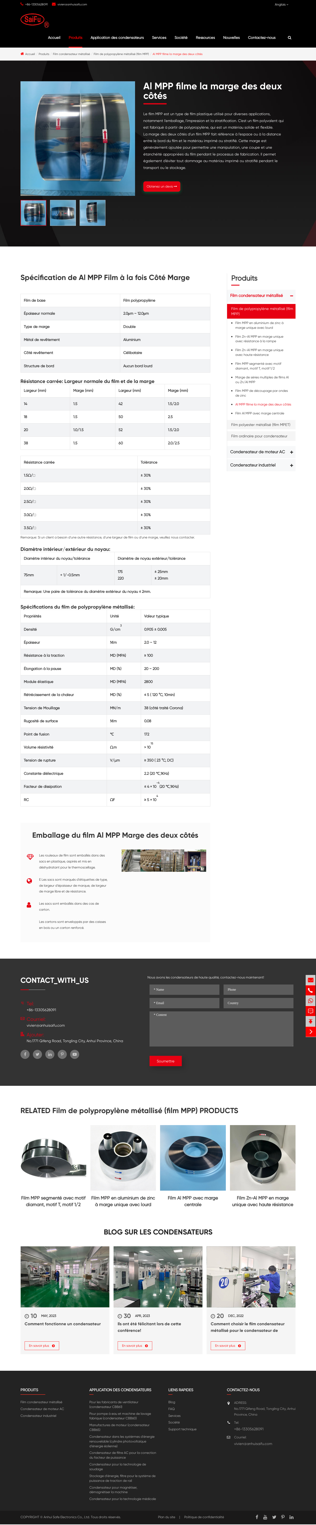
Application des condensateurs (117, 37)
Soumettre (166, 1061)
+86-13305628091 (36, 4)
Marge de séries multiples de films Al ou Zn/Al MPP (262, 379)
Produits (75, 37)
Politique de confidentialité (204, 1518)
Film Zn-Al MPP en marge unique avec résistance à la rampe (259, 339)
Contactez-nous (261, 37)
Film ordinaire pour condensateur (259, 436)
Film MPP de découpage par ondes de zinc (261, 393)
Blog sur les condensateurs (158, 1232)
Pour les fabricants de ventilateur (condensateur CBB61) (113, 1405)
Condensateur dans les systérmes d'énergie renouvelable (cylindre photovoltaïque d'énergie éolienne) (121, 1442)
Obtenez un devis (162, 186)
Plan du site (166, 1518)
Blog (171, 1403)
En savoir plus (42, 1346)
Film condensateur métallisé (71, 54)
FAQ (171, 1409)
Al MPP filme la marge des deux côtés (177, 54)
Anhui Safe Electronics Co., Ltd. (67, 1518)
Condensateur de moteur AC (257, 452)
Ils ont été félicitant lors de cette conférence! (149, 1327)
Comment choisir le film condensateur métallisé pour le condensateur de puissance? (248, 1327)
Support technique (182, 1430)
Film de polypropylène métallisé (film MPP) (121, 54)
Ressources (205, 37)
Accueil (54, 37)
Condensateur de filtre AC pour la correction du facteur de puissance (122, 1455)
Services (159, 37)
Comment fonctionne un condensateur (63, 1323)
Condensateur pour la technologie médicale (122, 1499)
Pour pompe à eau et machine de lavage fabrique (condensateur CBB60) (120, 1416)
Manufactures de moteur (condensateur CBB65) (119, 1428)
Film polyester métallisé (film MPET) (260, 424)
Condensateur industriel (252, 465)
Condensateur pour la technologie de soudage (117, 1467)
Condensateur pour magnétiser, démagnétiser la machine (113, 1490)
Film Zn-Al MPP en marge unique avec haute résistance (259, 352)
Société (181, 37)
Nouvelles (231, 37)
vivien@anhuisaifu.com (72, 4)
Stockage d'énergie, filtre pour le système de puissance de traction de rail (122, 1479)
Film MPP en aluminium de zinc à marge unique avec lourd (259, 325)
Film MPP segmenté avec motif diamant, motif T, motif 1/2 (258, 366)
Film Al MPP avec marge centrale (259, 413)
